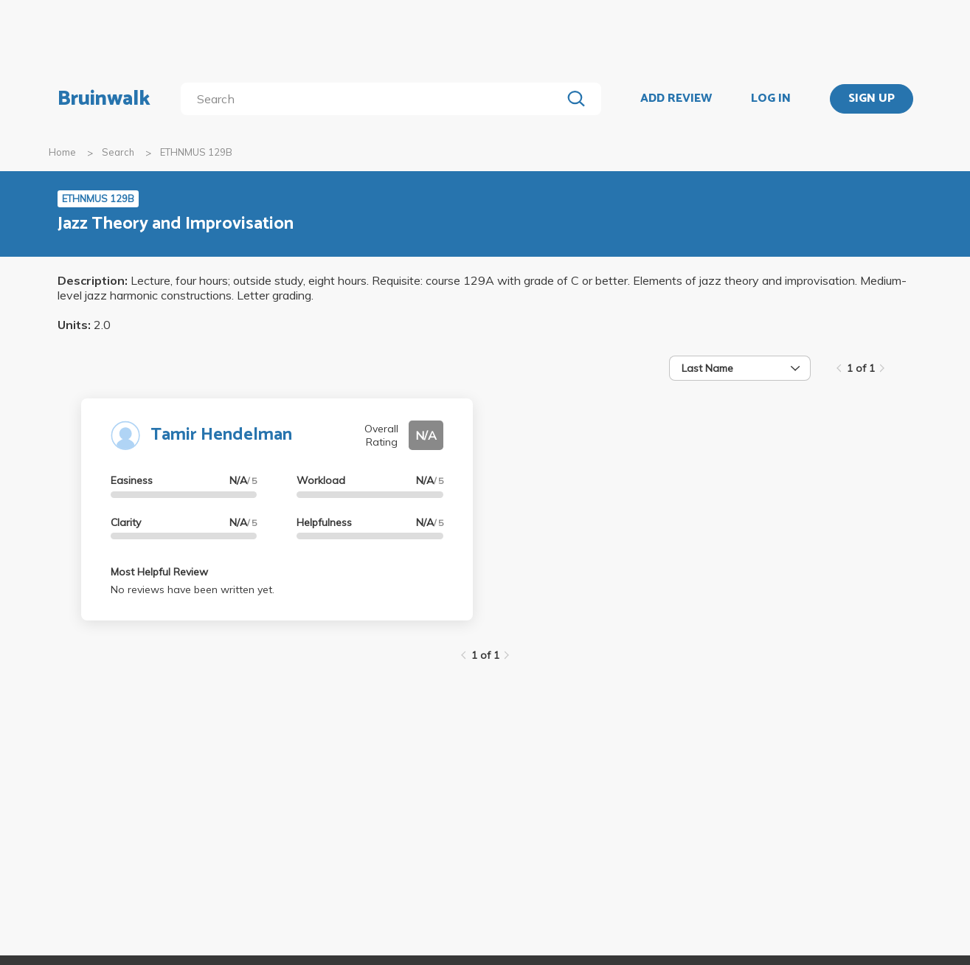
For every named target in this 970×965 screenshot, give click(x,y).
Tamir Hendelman (221, 435)
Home (62, 152)
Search (118, 152)
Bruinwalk (104, 99)
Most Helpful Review (159, 571)
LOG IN (771, 98)
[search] (373, 99)
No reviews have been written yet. (192, 589)
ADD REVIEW (676, 98)
